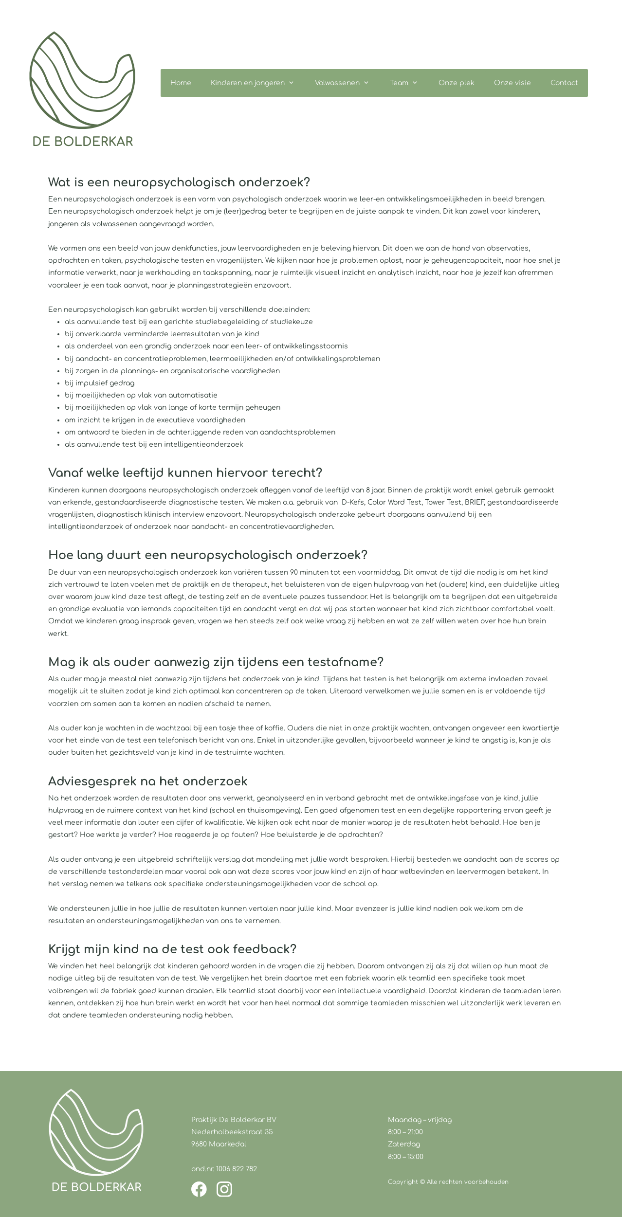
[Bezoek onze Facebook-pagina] (199, 1189)
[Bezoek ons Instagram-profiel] (224, 1189)
